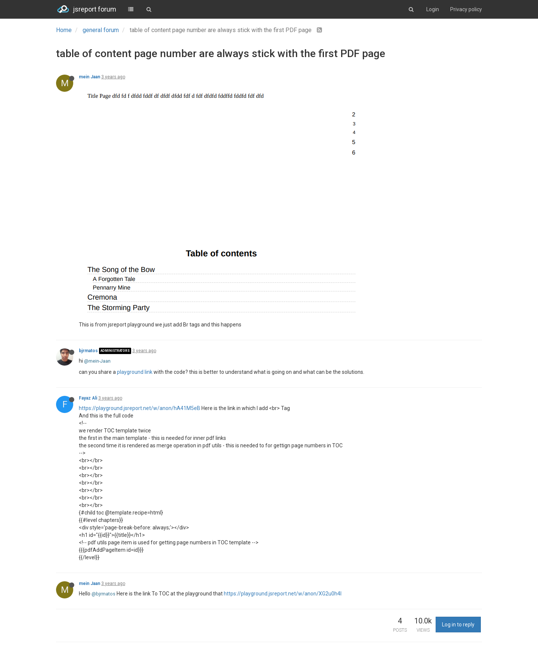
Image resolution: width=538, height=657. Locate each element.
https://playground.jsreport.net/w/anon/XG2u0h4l (282, 594)
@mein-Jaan (97, 361)
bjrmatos (88, 350)
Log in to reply (458, 625)
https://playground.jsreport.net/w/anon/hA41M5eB (139, 408)
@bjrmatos (103, 594)
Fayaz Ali (88, 398)
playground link (134, 372)
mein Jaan (89, 76)
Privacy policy (466, 9)
